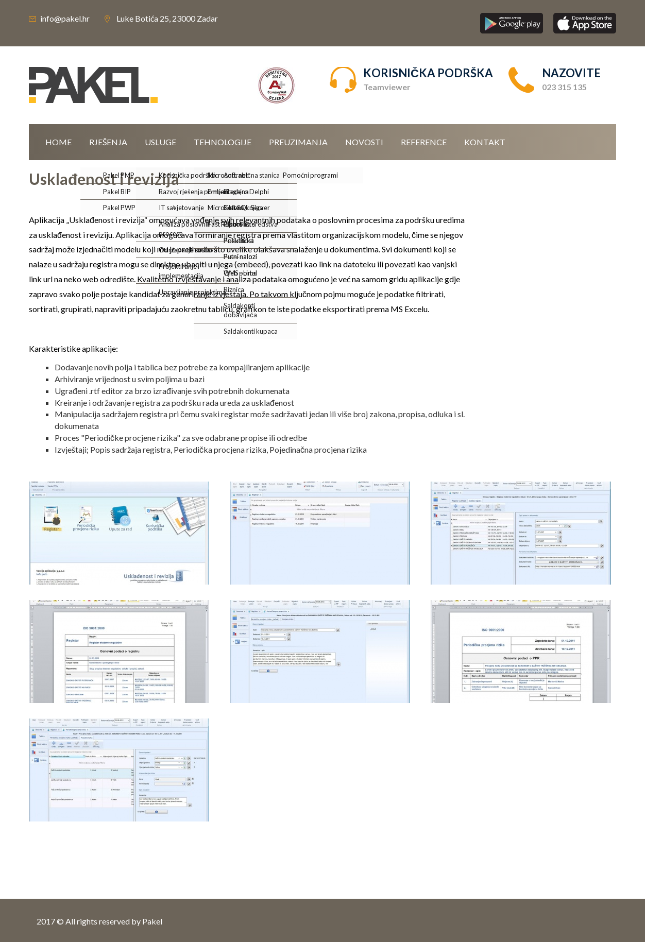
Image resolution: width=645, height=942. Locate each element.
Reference (424, 142)
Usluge (160, 142)
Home (58, 142)
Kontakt (484, 142)
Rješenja (108, 142)
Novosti (364, 142)
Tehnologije (222, 142)
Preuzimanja (298, 142)
